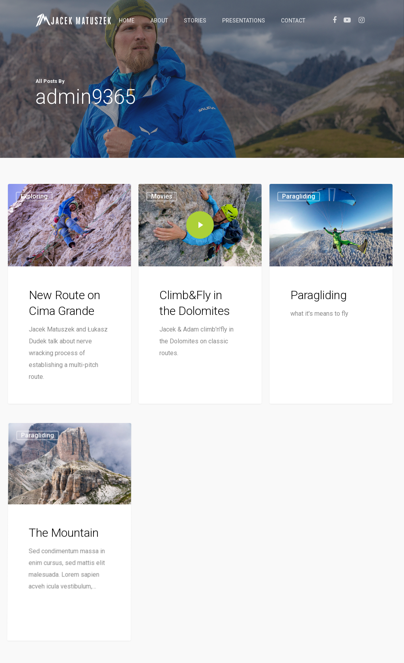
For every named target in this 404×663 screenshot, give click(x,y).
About (159, 20)
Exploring (34, 196)
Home (127, 20)
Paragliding (298, 200)
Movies (161, 196)
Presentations (243, 20)
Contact (293, 20)
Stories (195, 20)
